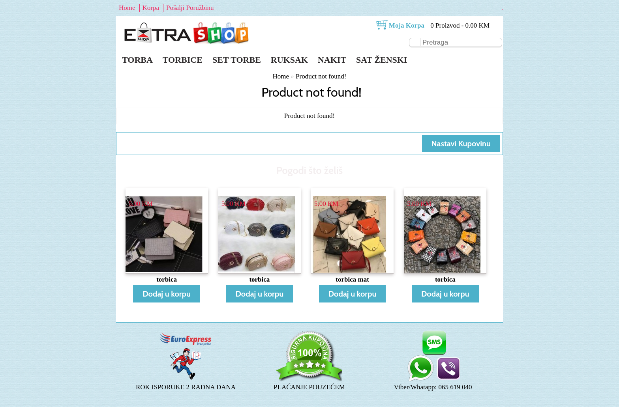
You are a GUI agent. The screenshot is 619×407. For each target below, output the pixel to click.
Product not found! (321, 76)
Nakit (332, 60)
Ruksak (289, 60)
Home (127, 7)
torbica (166, 279)
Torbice (183, 60)
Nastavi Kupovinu (461, 143)
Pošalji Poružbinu (190, 7)
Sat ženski (381, 60)
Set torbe (236, 60)
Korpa (151, 7)
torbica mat (352, 279)
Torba (137, 60)
